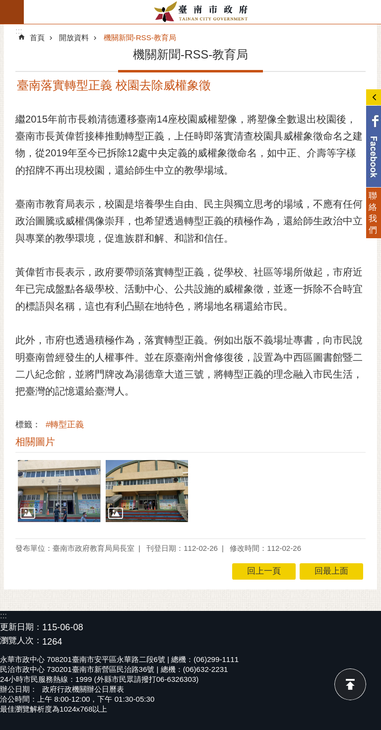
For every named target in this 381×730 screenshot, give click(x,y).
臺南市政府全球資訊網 (202, 12)
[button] (59, 491)
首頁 (37, 37)
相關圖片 (35, 441)
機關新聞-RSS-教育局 (140, 37)
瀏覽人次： (21, 641)
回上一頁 (264, 571)
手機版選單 (12, 12)
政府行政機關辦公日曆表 (83, 689)
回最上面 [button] (331, 571)
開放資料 (74, 37)
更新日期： (21, 627)
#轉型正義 (65, 424)
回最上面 (350, 684)
